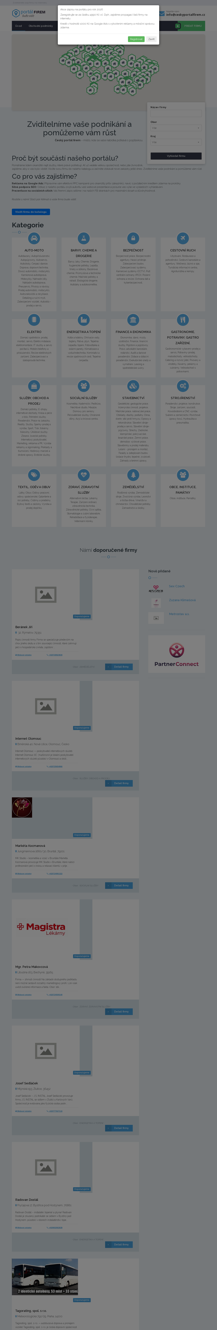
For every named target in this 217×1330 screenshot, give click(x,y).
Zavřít (151, 39)
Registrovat (136, 39)
